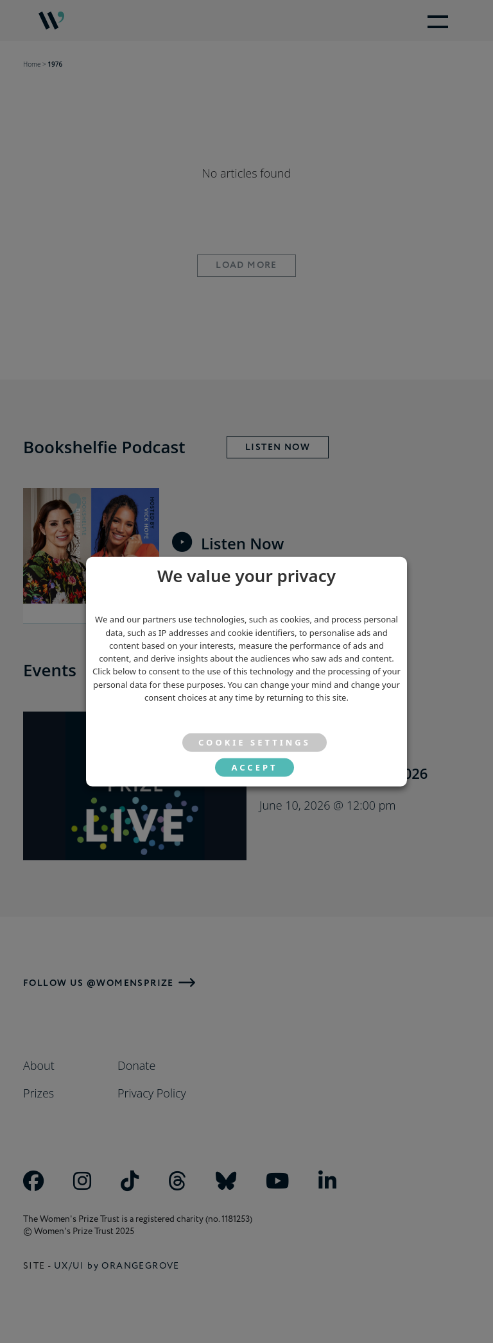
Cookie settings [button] (254, 742)
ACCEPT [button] (254, 767)
